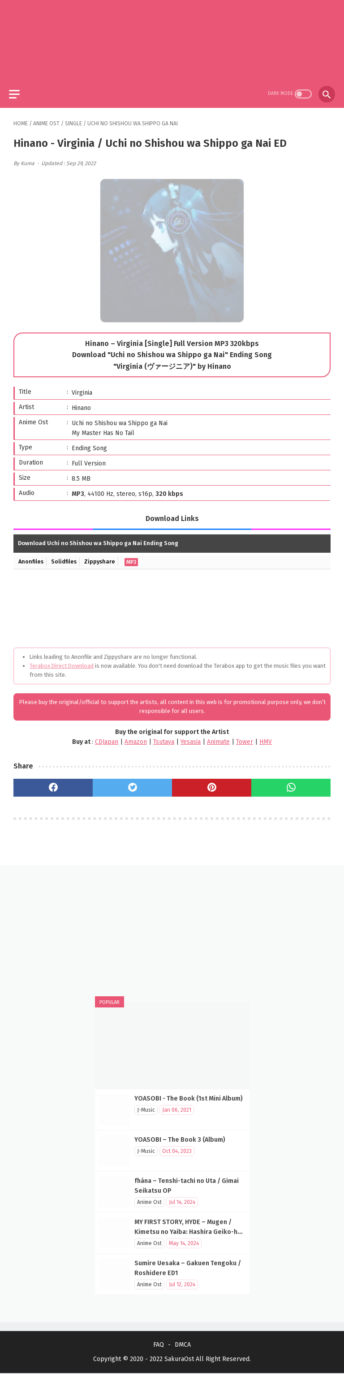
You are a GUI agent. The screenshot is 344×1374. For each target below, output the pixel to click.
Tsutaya (163, 737)
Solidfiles (66, 557)
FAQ (158, 1345)
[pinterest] (211, 784)
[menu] (18, 88)
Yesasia (191, 737)
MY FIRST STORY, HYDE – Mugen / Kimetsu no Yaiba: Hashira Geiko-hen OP (189, 1231)
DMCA (183, 1345)
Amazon (136, 737)
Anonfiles (32, 557)
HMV (265, 737)
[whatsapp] (291, 784)
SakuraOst (179, 1360)
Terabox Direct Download (62, 661)
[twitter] (132, 784)
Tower (244, 737)
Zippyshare (103, 557)
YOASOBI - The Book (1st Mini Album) (188, 1097)
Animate (218, 737)
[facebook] (53, 784)
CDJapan (106, 737)
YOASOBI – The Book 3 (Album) (179, 1139)
